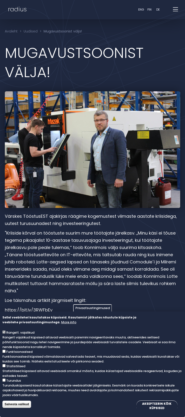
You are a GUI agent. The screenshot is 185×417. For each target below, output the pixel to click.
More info (68, 322)
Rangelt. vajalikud (20, 332)
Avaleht (11, 31)
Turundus (13, 380)
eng (141, 9)
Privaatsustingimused (92, 308)
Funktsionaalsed (19, 351)
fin (149, 9)
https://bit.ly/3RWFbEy (29, 310)
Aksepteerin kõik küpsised (157, 406)
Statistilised (15, 366)
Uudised (31, 31)
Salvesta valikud (17, 404)
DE (158, 9)
